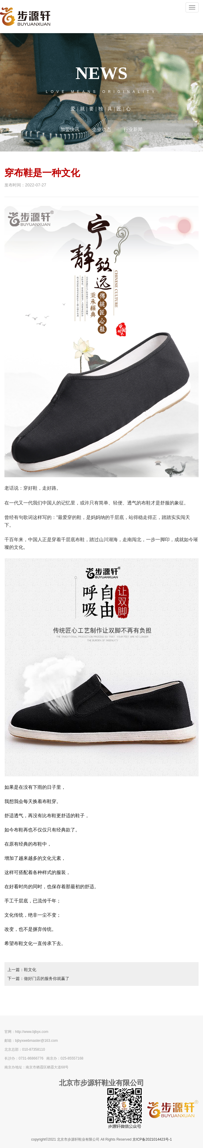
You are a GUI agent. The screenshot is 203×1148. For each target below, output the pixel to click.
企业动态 (101, 129)
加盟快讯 (69, 129)
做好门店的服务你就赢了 (46, 978)
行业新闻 (133, 129)
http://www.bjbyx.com (31, 1032)
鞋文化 (30, 969)
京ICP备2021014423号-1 (152, 1139)
